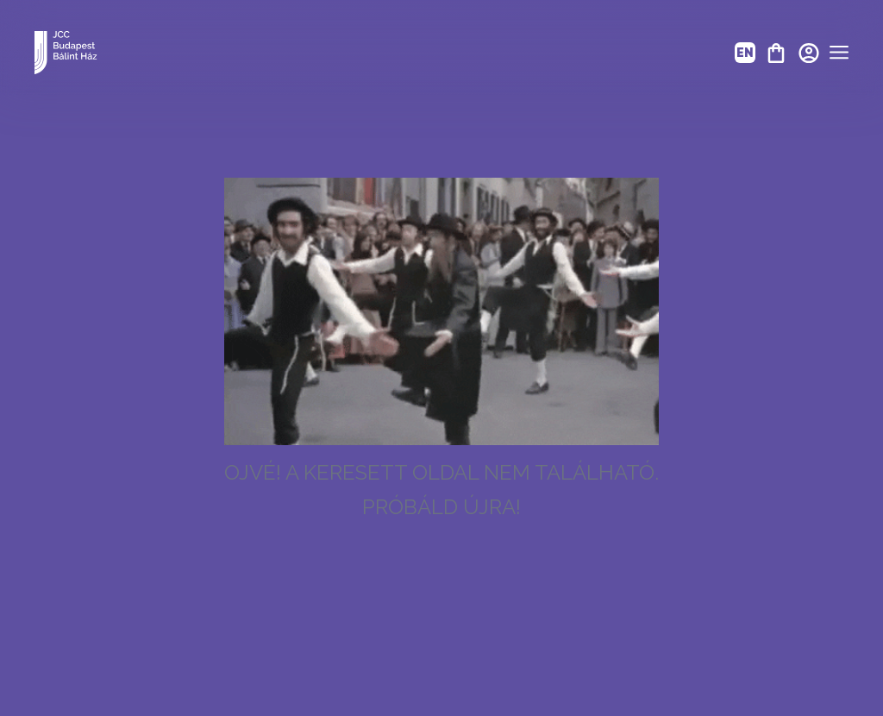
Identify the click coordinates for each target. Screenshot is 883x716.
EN (745, 53)
